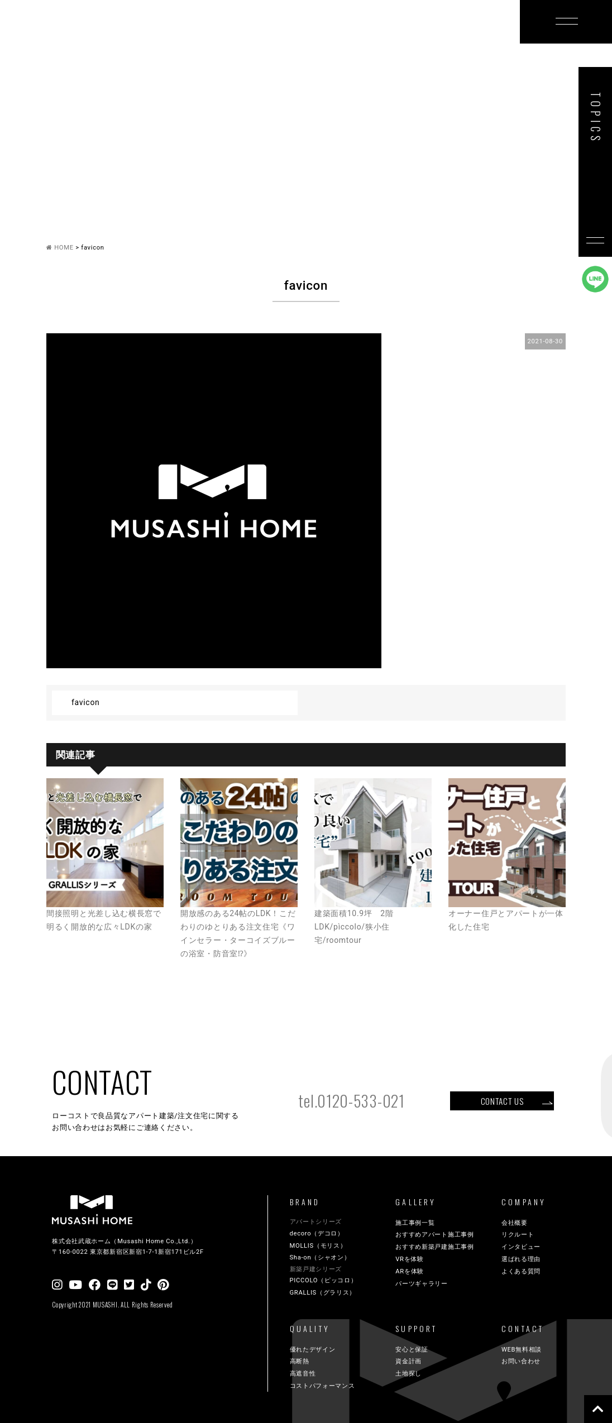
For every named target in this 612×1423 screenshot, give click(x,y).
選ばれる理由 (521, 1259)
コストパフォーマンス (322, 1386)
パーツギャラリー (421, 1283)
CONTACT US (502, 1101)
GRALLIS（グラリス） (323, 1292)
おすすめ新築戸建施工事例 (434, 1246)
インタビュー (521, 1246)
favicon (85, 702)
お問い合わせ (521, 1361)
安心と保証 (411, 1349)
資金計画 (408, 1361)
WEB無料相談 (521, 1349)
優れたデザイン (313, 1349)
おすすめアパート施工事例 (434, 1234)
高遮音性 (303, 1373)
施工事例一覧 (414, 1222)
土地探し (408, 1373)
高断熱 (299, 1361)
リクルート (517, 1234)
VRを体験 (409, 1259)
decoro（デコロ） (317, 1233)
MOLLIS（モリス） (318, 1245)
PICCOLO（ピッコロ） (323, 1280)
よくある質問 (521, 1271)
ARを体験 (409, 1271)
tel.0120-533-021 (351, 1100)
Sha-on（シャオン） (320, 1257)
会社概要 (514, 1222)
